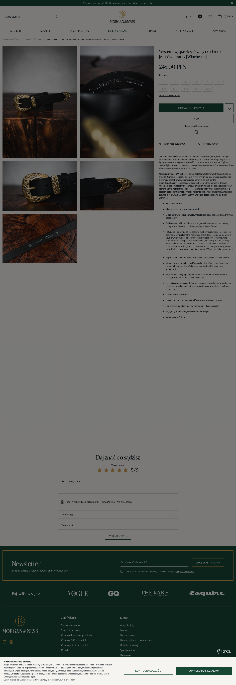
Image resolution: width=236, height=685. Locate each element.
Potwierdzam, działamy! (204, 670)
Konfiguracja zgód (148, 670)
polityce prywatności (56, 671)
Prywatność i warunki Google (92, 671)
